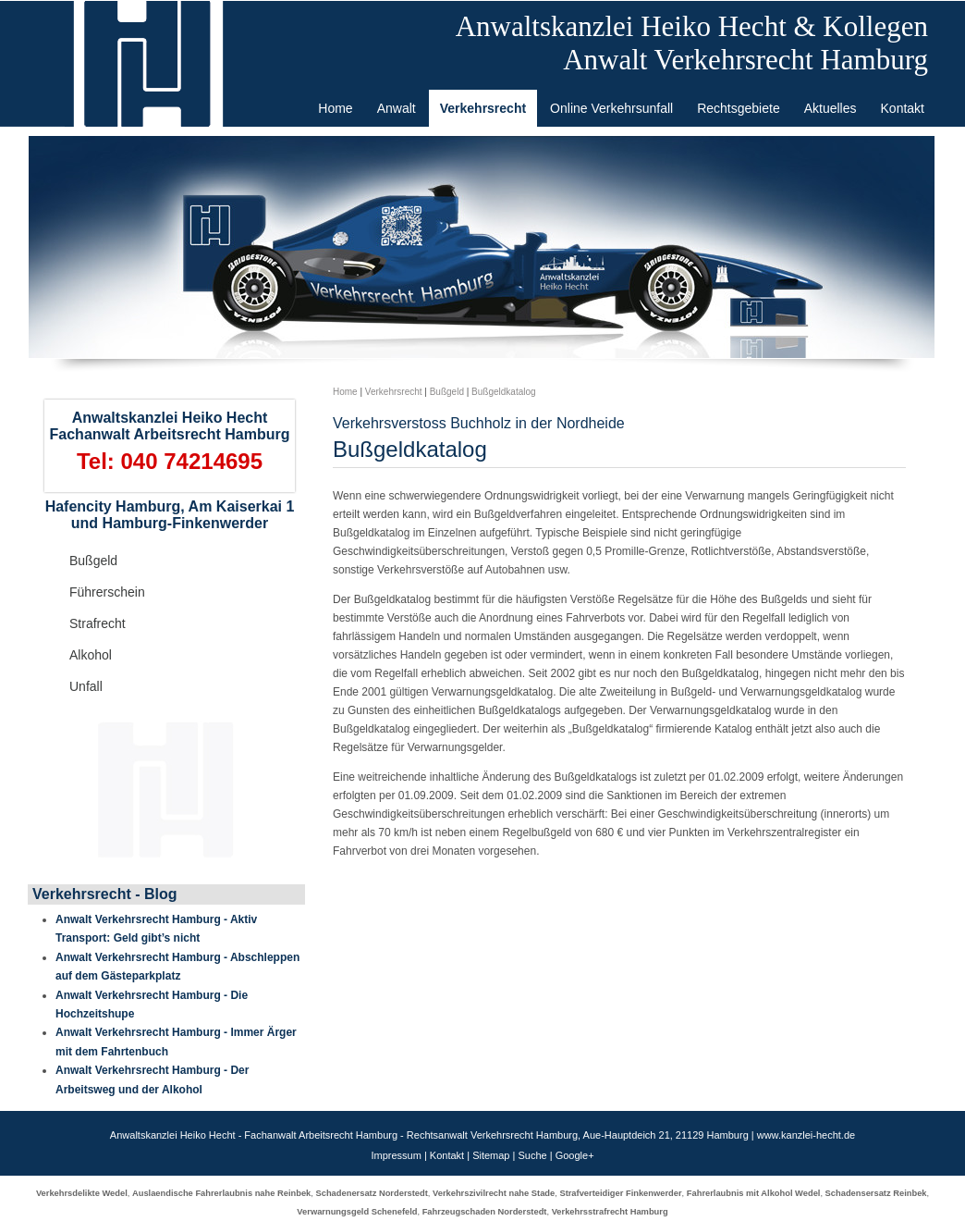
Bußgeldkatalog (503, 392)
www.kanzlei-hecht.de (806, 1135)
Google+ (575, 1155)
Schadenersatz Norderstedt (372, 1193)
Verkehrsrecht (393, 392)
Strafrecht (97, 623)
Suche (532, 1155)
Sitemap (490, 1155)
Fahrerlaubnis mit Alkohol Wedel (754, 1193)
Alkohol (90, 655)
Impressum (396, 1155)
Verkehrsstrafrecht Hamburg (610, 1211)
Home (345, 392)
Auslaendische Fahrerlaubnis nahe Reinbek (221, 1193)
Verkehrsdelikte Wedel (82, 1193)
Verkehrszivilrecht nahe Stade (494, 1193)
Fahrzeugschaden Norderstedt (484, 1211)
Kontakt (447, 1155)
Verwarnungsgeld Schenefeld (357, 1211)
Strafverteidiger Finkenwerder (620, 1193)
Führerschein (107, 592)
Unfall (86, 686)
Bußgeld (93, 560)
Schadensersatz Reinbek (876, 1193)
